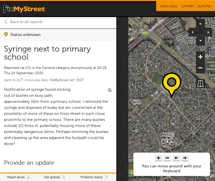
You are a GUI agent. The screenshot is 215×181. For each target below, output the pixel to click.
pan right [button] (206, 32)
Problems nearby (91, 177)
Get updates (52, 177)
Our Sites (204, 6)
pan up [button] (200, 23)
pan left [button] (194, 32)
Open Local (168, 6)
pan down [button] (200, 41)
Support (187, 6)
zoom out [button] (200, 67)
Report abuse (16, 177)
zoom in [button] (200, 56)
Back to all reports (26, 22)
